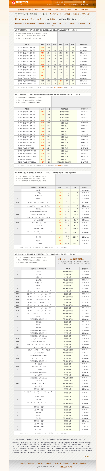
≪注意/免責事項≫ (58, 87)
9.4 (49, 64)
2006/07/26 (83, 70)
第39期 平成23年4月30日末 (26, 56)
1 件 (60, 193)
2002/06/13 (85, 418)
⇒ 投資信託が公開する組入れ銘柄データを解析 (73, 262)
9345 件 (75, 243)
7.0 (55, 58)
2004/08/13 (85, 378)
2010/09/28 (85, 322)
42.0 (42, 70)
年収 (54, 23)
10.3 (48, 75)
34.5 (42, 123)
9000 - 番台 (84, 10)
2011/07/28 (83, 56)
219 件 (76, 220)
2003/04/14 (85, 232)
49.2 (42, 75)
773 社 (67, 228)
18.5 (48, 50)
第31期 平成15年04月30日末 (27, 78)
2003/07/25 (83, 78)
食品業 (52, 19)
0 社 (68, 190)
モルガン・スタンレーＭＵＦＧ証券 (38, 217)
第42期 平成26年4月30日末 (26, 47)
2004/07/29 (83, 75)
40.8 (42, 142)
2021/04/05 (85, 198)
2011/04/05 (85, 212)
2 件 (60, 190)
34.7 (60, 75)
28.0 (42, 84)
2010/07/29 (83, 58)
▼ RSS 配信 (85, 4)
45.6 (60, 81)
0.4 (67, 50)
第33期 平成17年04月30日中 (27, 148)
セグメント (62, 23)
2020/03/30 (85, 297)
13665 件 (75, 237)
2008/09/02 (85, 330)
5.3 (55, 75)
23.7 (60, 47)
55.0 (42, 53)
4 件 (60, 209)
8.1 (55, 67)
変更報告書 (67, 274)
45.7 (42, 162)
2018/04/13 (85, 311)
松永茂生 (38, 190)
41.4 (42, 151)
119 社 (67, 212)
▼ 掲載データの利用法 (54, 4)
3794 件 (75, 228)
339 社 (67, 232)
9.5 (49, 61)
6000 (62, 10)
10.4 (48, 78)
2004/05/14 (85, 386)
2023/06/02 (85, 196)
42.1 (42, 156)
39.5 (42, 81)
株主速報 (76, 14)
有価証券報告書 (30, 23)
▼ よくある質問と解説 (71, 4)
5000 (55, 10)
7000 (69, 10)
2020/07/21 (85, 288)
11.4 (48, 126)
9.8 (49, 159)
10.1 (48, 84)
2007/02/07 (85, 217)
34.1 (42, 112)
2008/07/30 (83, 64)
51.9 (42, 47)
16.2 (48, 56)
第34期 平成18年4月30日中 (26, 142)
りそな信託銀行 (39, 220)
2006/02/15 (85, 369)
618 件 (76, 226)
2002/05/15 (85, 421)
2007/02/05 (85, 347)
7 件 (60, 228)
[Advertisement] (74, 37)
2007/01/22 (84, 137)
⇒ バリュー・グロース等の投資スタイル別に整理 (74, 263)
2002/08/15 (85, 410)
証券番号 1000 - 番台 (24, 10)
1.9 (67, 67)
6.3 (55, 72)
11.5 (48, 123)
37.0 (42, 131)
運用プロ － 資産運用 (78, 464)
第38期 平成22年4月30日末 (26, 58)
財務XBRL (18, 23)
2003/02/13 (85, 237)
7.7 (55, 61)
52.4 (60, 84)
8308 (17, 214)
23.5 (60, 50)
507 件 (76, 212)
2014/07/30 (83, 47)
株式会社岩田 (64, 112)
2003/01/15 (85, 403)
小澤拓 (39, 193)
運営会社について (66, 467)
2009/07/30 (83, 61)
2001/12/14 (85, 424)
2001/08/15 (85, 243)
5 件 (60, 226)
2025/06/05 (85, 190)
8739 (17, 223)
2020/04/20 (85, 294)
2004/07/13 (85, 383)
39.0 (60, 72)
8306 (17, 202)
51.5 (42, 64)
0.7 (67, 61)
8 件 (60, 202)
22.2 (60, 53)
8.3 (55, 64)
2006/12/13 (85, 220)
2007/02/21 (85, 341)
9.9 (49, 162)
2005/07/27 (83, 72)
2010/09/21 (85, 327)
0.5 (67, 75)
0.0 (73, 47)
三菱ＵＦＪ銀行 (39, 228)
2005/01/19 (84, 148)
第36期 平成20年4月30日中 (26, 131)
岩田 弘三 (64, 123)
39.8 (42, 134)
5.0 (55, 78)
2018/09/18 (85, 305)
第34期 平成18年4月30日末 (26, 70)
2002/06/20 (85, 241)
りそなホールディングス (38, 214)
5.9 (55, 56)
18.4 (48, 47)
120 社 (67, 220)
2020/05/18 (85, 202)
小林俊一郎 (38, 196)
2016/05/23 (85, 206)
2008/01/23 (84, 131)
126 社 (67, 214)
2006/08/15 (85, 355)
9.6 (49, 58)
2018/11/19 (85, 299)
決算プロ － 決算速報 (61, 464)
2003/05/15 (85, 228)
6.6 (49, 120)
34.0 (42, 114)
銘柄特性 (83, 23)
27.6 (60, 61)
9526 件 (75, 202)
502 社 (67, 217)
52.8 (42, 56)
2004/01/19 (84, 154)
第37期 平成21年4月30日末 (26, 61)
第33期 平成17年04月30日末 (27, 72)
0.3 (67, 53)
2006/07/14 (85, 223)
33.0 (60, 67)
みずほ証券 (38, 226)
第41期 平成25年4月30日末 (26, 50)
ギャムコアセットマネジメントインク (39, 206)
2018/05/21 (85, 308)
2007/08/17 (85, 336)
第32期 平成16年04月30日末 (27, 75)
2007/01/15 (85, 350)
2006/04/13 (85, 367)
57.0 (42, 58)
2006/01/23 (84, 142)
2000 (36, 10)
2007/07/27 (83, 67)
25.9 (60, 58)
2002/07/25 (83, 81)
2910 (17, 19)
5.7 (55, 47)
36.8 (60, 70)
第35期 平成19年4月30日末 (26, 67)
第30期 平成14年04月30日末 (27, 81)
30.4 (60, 64)
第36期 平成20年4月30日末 (26, 64)
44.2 (42, 72)
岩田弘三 (38, 209)
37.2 (42, 126)
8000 (75, 10)
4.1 (55, 53)
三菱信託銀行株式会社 (64, 162)
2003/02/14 (85, 397)
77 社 (67, 226)
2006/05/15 (85, 226)
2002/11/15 (85, 407)
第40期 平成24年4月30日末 (26, 53)
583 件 (76, 214)
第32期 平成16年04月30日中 (27, 154)
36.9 (42, 128)
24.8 (60, 56)
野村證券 (38, 237)
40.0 (60, 78)
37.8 (42, 154)
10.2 (48, 72)
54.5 (42, 61)
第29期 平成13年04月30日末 (27, 84)
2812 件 (75, 217)
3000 (42, 10)
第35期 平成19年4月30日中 (26, 137)
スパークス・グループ (39, 223)
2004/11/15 (85, 372)
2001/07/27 (83, 84)
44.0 (42, 78)
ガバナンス (73, 23)
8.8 (55, 84)
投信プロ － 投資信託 (27, 464)
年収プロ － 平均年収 (43, 464)
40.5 (42, 159)
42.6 (42, 145)
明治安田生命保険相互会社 (38, 212)
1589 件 (75, 232)
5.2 (55, 50)
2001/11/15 (85, 426)
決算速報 (67, 14)
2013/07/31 (83, 50)
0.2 (67, 47)
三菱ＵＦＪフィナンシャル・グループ (39, 202)
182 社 (67, 223)
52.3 (42, 50)
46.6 (42, 137)
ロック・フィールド (31, 19)
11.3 (54, 70)
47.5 (42, 67)
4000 (49, 10)
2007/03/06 (85, 214)
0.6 (67, 78)
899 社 (67, 243)
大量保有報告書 (68, 271)
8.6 (49, 112)
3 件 (60, 214)
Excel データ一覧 (55, 14)
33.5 (42, 117)
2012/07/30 (83, 53)
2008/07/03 (85, 333)
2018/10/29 (85, 302)
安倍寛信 (38, 198)
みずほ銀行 (38, 243)
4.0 (55, 81)
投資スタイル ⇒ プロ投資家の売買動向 (71, 259)
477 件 (76, 223)
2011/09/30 (85, 209)
